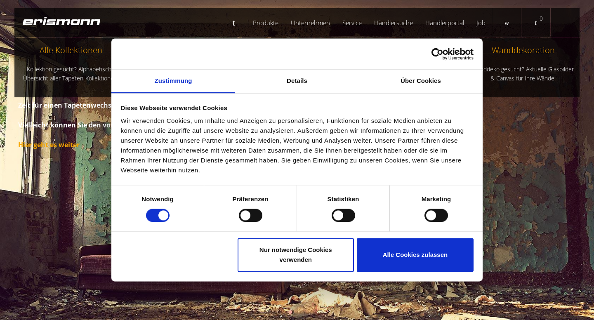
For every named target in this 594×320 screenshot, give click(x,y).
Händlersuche (393, 23)
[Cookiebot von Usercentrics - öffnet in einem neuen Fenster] (437, 54)
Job (481, 23)
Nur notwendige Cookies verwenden (295, 254)
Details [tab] (297, 80)
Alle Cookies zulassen (415, 254)
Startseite (237, 22)
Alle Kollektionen (71, 64)
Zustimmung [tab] (173, 80)
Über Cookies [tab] (421, 80)
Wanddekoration (523, 64)
